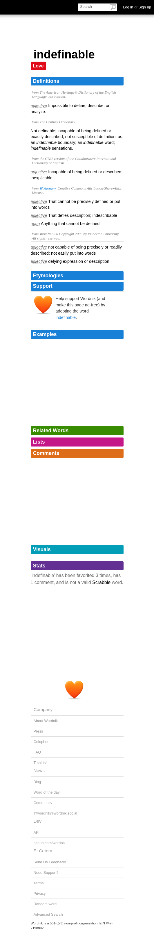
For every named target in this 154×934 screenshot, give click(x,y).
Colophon (42, 742)
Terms (39, 883)
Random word (45, 904)
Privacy (40, 893)
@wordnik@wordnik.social (55, 813)
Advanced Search (48, 914)
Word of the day (47, 792)
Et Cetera (43, 850)
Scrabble (101, 582)
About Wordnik (46, 721)
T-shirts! (40, 762)
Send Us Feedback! (50, 862)
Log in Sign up (137, 7)
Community (43, 803)
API (37, 832)
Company (43, 709)
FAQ (37, 752)
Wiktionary (47, 188)
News (39, 770)
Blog (37, 782)
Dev (37, 821)
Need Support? (46, 872)
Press (38, 731)
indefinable (66, 317)
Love (38, 65)
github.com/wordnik (50, 843)
